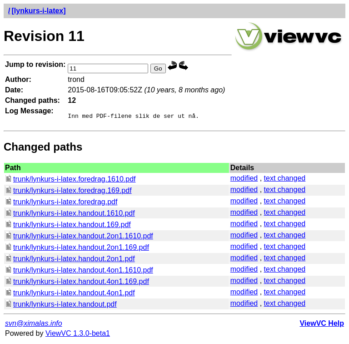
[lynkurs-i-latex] (38, 11)
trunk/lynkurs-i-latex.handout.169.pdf (68, 226)
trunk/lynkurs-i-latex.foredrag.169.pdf (68, 192)
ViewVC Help (321, 325)
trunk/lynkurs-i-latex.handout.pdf (61, 305)
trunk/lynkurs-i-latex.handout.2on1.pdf (70, 260)
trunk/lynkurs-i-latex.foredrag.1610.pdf (70, 180)
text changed (285, 179)
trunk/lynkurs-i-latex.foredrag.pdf (61, 203)
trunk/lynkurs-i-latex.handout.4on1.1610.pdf (79, 271)
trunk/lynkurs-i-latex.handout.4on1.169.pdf (77, 283)
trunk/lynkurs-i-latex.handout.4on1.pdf (70, 294)
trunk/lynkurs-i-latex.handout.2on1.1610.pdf (79, 237)
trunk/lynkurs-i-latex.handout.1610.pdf (70, 214)
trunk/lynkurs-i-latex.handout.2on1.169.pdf (77, 249)
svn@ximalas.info (33, 325)
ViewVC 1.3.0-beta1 (77, 335)
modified (244, 179)
